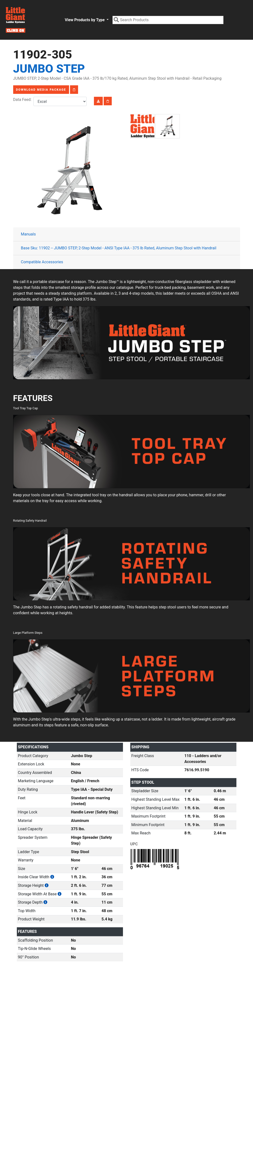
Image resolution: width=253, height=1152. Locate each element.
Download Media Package (41, 89)
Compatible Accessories (42, 262)
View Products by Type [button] (85, 20)
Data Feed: (23, 99)
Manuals (28, 234)
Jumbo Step (49, 69)
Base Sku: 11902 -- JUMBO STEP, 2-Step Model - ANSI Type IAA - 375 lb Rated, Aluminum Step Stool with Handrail (118, 248)
